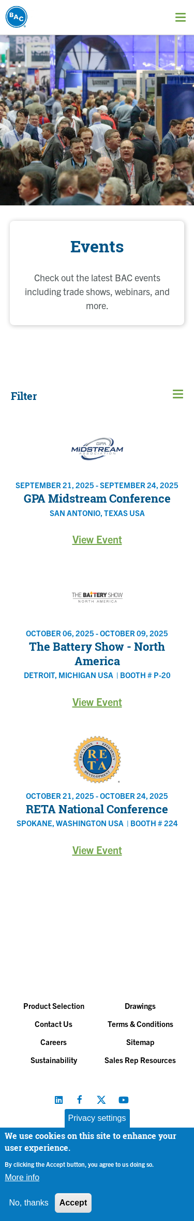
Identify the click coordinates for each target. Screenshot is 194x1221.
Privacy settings (97, 1118)
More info (22, 1177)
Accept (73, 1202)
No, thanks (28, 1202)
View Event (97, 539)
